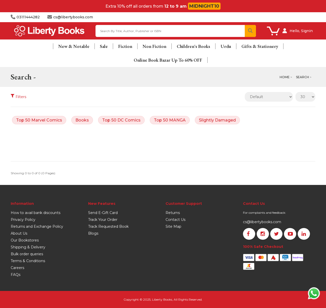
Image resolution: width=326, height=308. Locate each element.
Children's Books (193, 46)
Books (82, 120)
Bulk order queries (27, 254)
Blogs (93, 233)
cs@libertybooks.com (262, 222)
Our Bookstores (25, 240)
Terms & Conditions (28, 261)
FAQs (15, 274)
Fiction (125, 46)
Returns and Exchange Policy (37, 226)
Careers (17, 267)
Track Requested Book (108, 226)
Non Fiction (154, 46)
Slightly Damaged (217, 120)
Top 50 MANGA (170, 120)
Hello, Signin (301, 31)
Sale (104, 46)
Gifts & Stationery (259, 46)
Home (285, 77)
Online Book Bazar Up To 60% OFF (168, 60)
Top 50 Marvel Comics (39, 120)
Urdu (226, 46)
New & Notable (73, 46)
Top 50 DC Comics (121, 120)
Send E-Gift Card (103, 212)
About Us (19, 233)
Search (302, 77)
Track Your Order (102, 219)
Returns (173, 212)
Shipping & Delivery (28, 247)
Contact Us (175, 219)
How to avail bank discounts (35, 212)
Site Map (173, 226)
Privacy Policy (23, 219)
